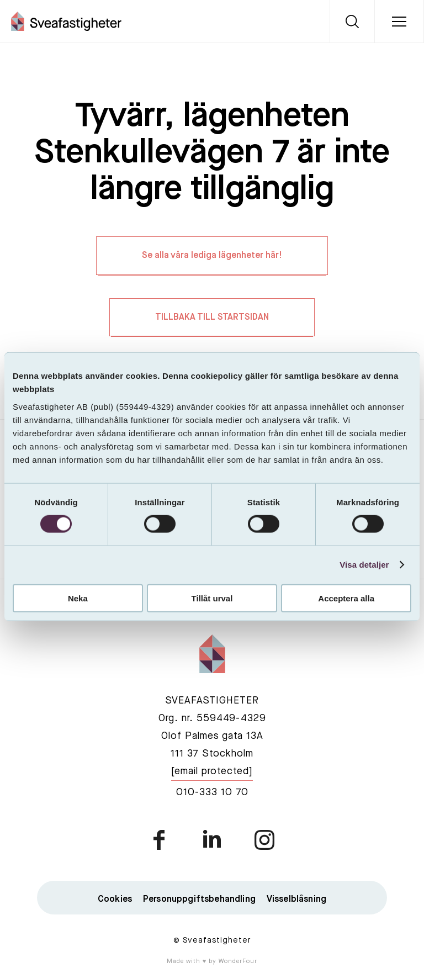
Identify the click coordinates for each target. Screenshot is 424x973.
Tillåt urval (212, 597)
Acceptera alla (346, 597)
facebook (160, 842)
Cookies (115, 901)
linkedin (212, 842)
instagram (264, 842)
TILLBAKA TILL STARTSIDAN (212, 319)
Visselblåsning (296, 901)
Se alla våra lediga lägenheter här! (212, 256)
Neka (78, 597)
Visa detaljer (364, 564)
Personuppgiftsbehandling (199, 901)
